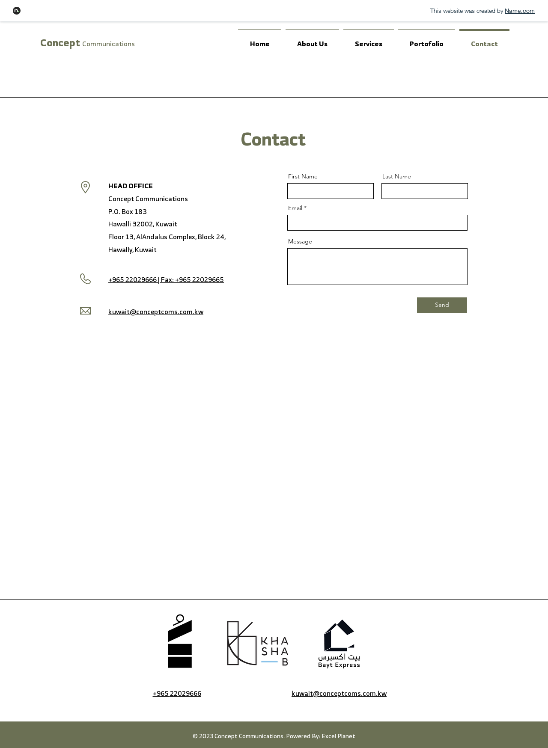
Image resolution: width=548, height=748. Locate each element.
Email (295, 208)
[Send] (442, 305)
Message (300, 241)
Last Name (396, 176)
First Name (303, 176)
